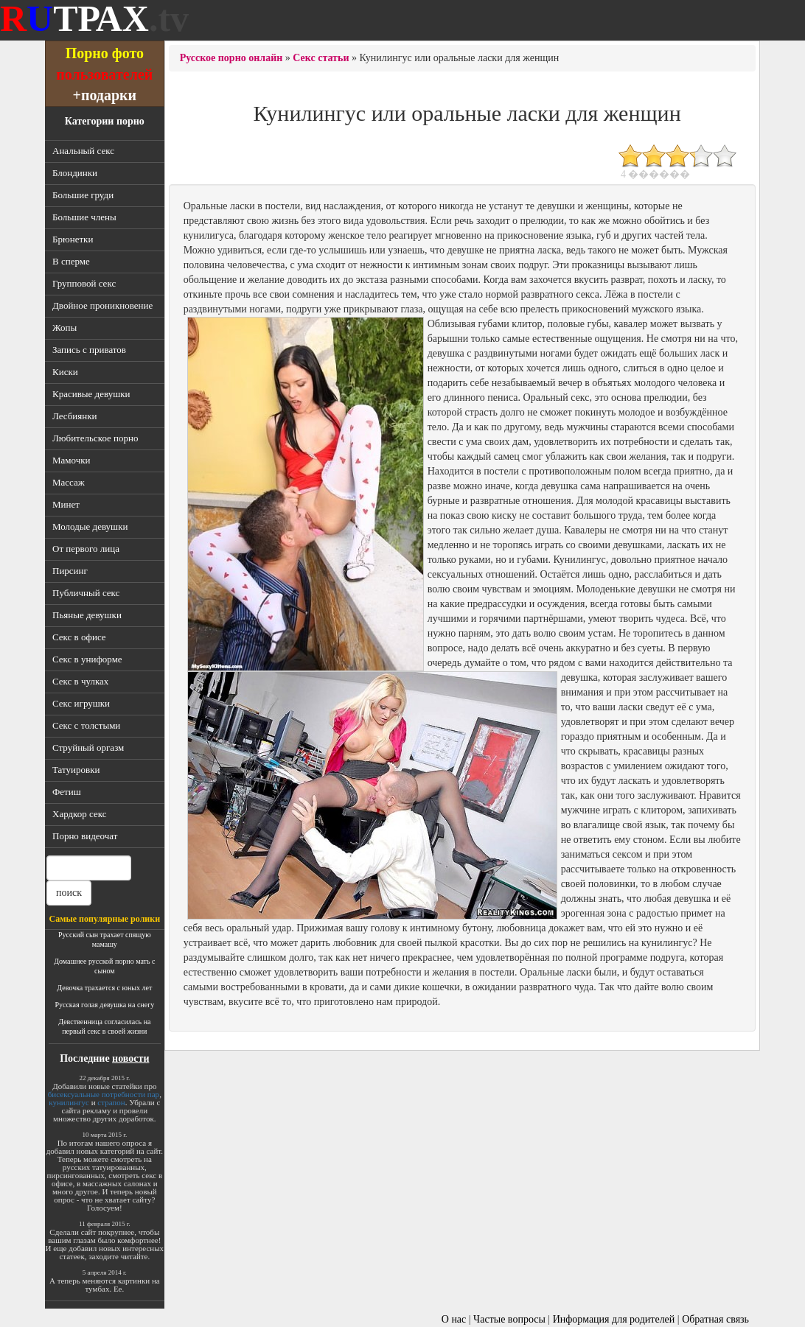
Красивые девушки (91, 393)
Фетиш (66, 791)
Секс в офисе (79, 637)
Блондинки (74, 172)
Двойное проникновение (102, 305)
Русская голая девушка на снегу (104, 1005)
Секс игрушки (81, 703)
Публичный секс (85, 592)
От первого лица (85, 548)
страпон (111, 1102)
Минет (66, 504)
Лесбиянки (74, 415)
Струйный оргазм (88, 747)
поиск (69, 892)
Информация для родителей (614, 1319)
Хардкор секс (79, 813)
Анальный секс (83, 150)
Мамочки (71, 460)
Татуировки (76, 769)
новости (130, 1058)
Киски (65, 371)
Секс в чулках (80, 681)
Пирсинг (70, 570)
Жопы (64, 327)
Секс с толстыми (86, 725)
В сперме (71, 261)
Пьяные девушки (87, 614)
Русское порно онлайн (231, 57)
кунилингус (69, 1102)
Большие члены (84, 217)
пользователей (104, 74)
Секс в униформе (87, 659)
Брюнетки (72, 239)
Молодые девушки (90, 526)
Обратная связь (715, 1319)
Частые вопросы (509, 1319)
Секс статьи (321, 57)
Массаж (68, 482)
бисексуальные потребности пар (103, 1094)
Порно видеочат (84, 835)
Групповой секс (84, 283)
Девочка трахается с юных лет (104, 988)
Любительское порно (95, 438)
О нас (454, 1319)
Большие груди (83, 194)
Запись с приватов (89, 349)
